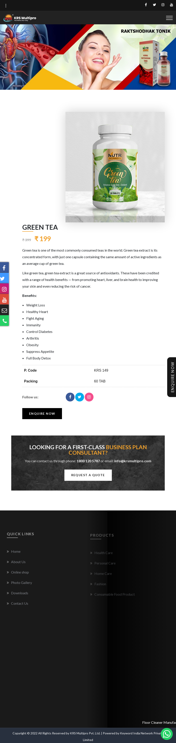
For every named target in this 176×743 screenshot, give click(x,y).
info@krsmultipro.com (132, 461)
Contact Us (17, 606)
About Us (16, 564)
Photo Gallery (19, 585)
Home (14, 554)
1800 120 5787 (88, 461)
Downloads (17, 595)
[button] (6, 6)
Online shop (18, 575)
